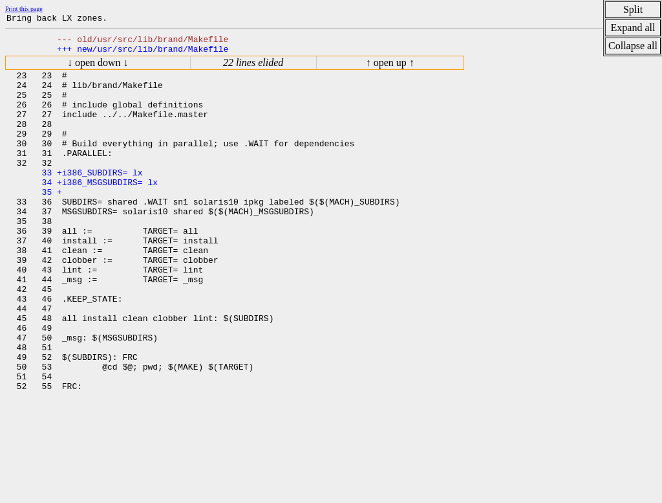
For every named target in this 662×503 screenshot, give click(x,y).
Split (633, 9)
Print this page (24, 8)
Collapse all (632, 45)
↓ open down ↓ (98, 68)
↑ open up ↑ (390, 68)
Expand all (633, 27)
